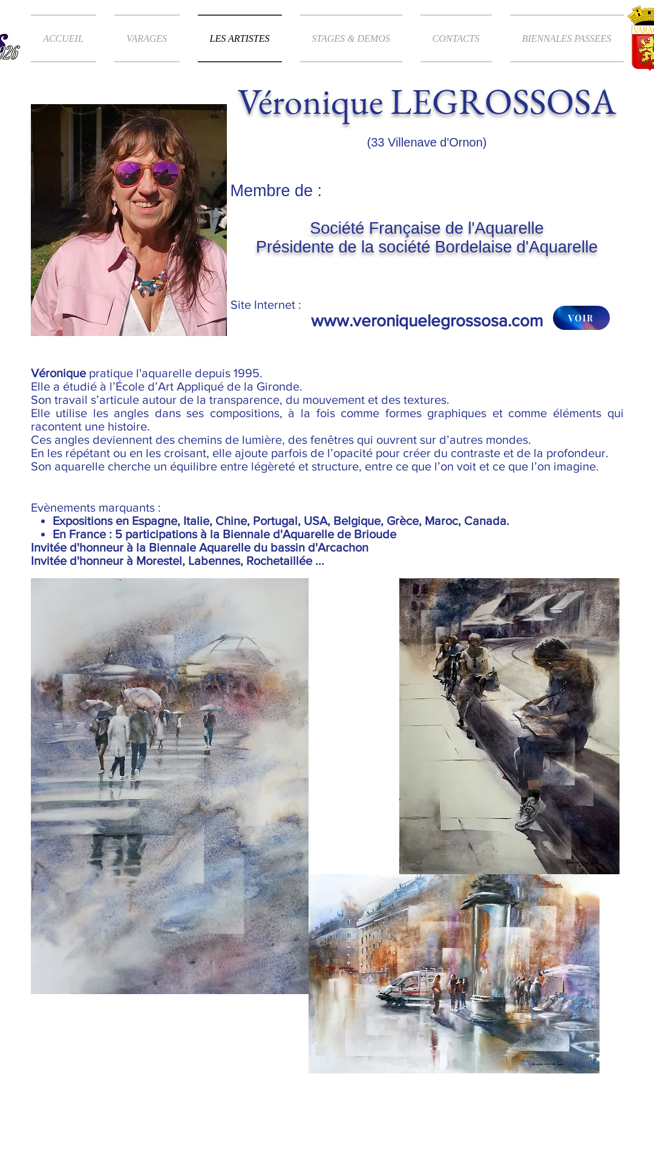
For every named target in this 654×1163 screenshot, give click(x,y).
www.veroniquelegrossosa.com (427, 320)
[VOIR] (581, 318)
